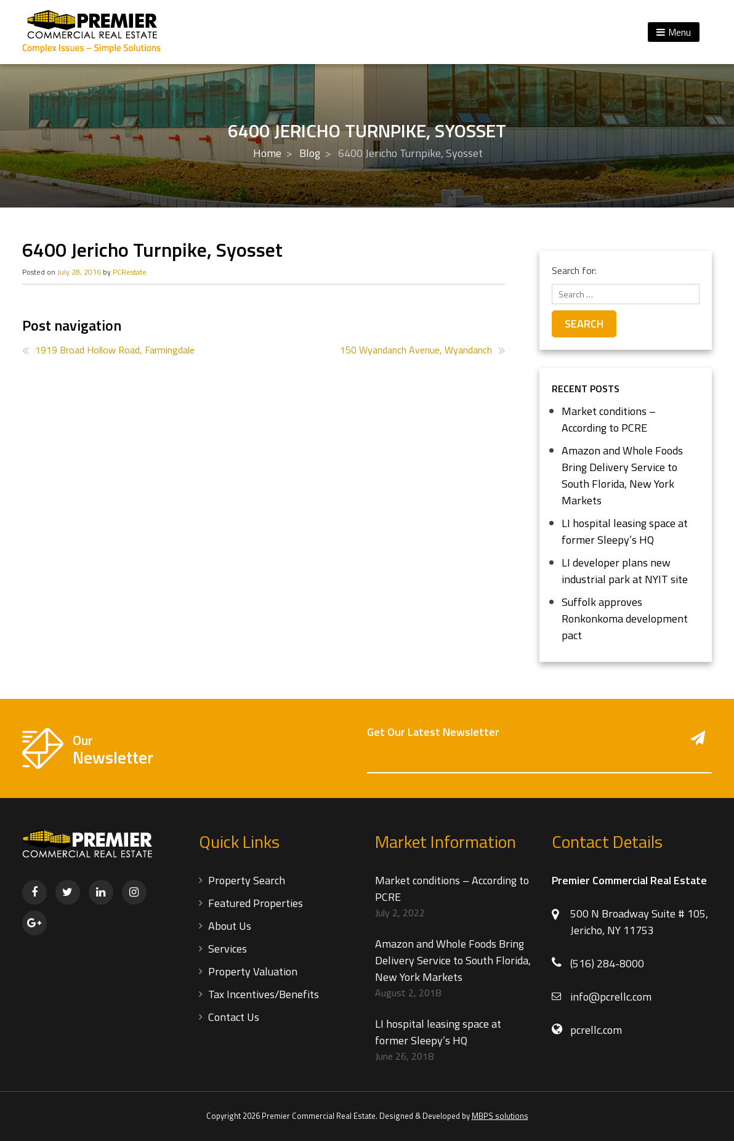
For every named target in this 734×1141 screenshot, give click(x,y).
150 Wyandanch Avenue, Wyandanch (416, 349)
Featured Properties (255, 903)
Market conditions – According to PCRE (609, 419)
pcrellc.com (596, 1030)
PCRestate (130, 272)
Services (227, 948)
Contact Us (233, 1017)
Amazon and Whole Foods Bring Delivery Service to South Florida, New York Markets (622, 475)
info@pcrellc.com (610, 996)
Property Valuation (252, 971)
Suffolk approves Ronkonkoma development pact (625, 618)
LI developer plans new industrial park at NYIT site (625, 570)
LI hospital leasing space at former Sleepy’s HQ (625, 531)
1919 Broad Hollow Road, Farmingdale (115, 349)
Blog (309, 153)
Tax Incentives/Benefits (263, 994)
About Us (229, 925)
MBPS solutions (500, 1116)
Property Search (246, 880)
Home (267, 153)
